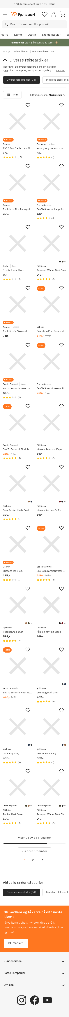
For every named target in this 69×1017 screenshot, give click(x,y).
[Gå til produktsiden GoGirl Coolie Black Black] (17, 243)
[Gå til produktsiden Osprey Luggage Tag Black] (17, 544)
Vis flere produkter (34, 851)
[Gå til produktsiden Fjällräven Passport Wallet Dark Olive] (51, 787)
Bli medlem (16, 943)
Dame (18, 35)
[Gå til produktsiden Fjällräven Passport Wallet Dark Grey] (51, 243)
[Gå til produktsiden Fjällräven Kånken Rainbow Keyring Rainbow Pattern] (51, 422)
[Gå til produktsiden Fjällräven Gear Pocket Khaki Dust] (17, 483)
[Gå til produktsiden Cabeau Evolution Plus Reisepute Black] (17, 182)
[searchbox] (38, 24)
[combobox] (34, 24)
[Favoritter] (45, 14)
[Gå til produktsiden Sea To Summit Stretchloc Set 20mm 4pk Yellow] (17, 422)
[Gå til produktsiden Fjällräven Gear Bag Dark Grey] (51, 666)
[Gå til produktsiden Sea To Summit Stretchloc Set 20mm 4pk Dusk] (51, 544)
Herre (4, 35)
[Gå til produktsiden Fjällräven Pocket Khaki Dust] (17, 605)
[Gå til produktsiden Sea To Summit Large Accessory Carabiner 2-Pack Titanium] (51, 182)
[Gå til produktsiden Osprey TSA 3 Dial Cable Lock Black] (17, 121)
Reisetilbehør (21, 51)
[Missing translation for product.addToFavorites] (28, 105)
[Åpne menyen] (5, 14)
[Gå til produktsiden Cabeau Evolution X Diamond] (17, 304)
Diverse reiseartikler (21, 80)
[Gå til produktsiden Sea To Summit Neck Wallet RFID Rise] (17, 666)
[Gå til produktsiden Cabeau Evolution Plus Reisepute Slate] (51, 304)
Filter (12, 95)
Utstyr (32, 35)
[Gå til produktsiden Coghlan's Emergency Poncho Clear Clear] (51, 121)
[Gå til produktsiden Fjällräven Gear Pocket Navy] (51, 727)
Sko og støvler (51, 35)
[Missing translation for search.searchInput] (6, 24)
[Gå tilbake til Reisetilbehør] (6, 60)
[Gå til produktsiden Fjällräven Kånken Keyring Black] (51, 605)
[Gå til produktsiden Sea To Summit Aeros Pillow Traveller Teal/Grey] (51, 361)
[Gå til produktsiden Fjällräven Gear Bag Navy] (17, 727)
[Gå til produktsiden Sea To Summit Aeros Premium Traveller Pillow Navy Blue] (17, 361)
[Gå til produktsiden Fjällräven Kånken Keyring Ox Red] (51, 483)
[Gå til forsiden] (23, 14)
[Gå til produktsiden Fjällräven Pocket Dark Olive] (17, 787)
